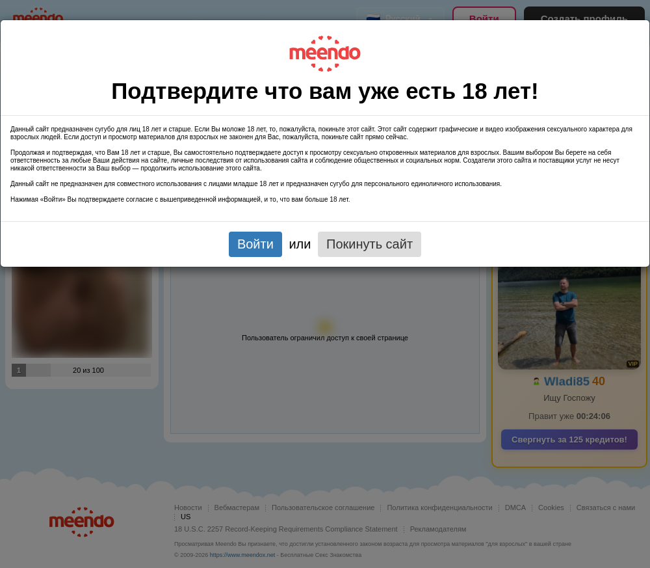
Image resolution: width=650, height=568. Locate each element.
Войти (255, 244)
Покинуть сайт (369, 244)
